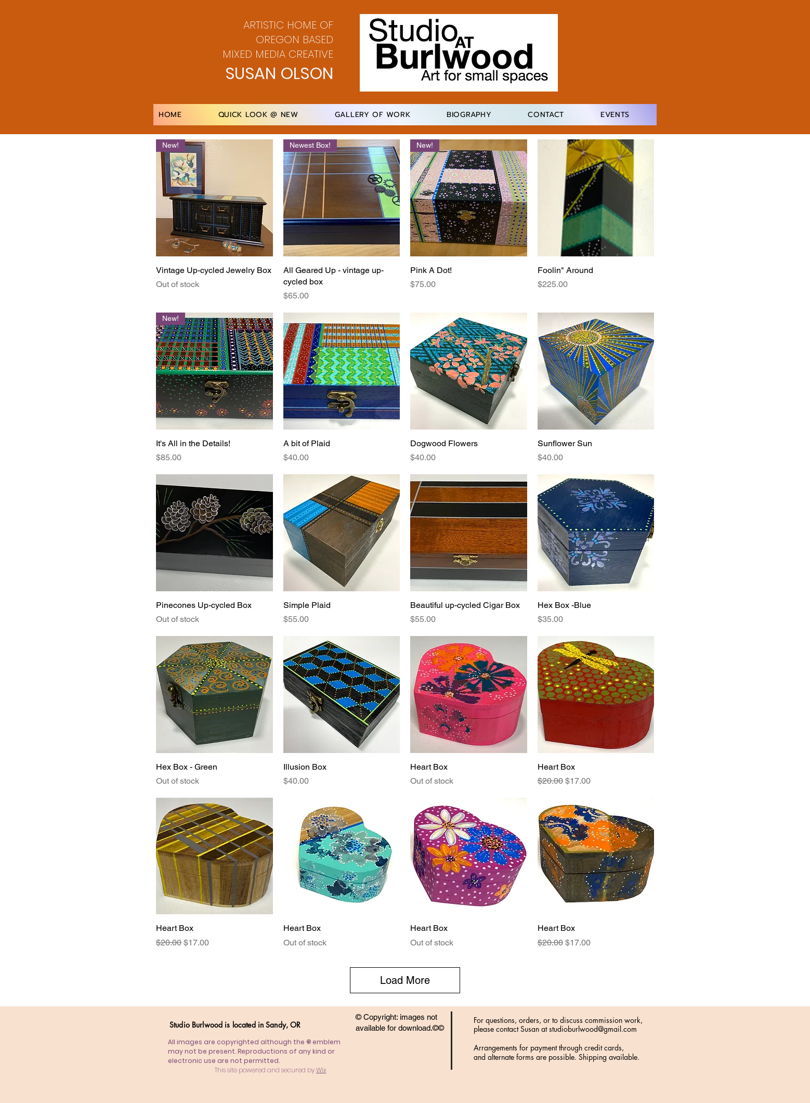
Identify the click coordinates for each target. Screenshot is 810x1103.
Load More (405, 980)
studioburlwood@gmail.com (593, 1029)
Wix (321, 1070)
